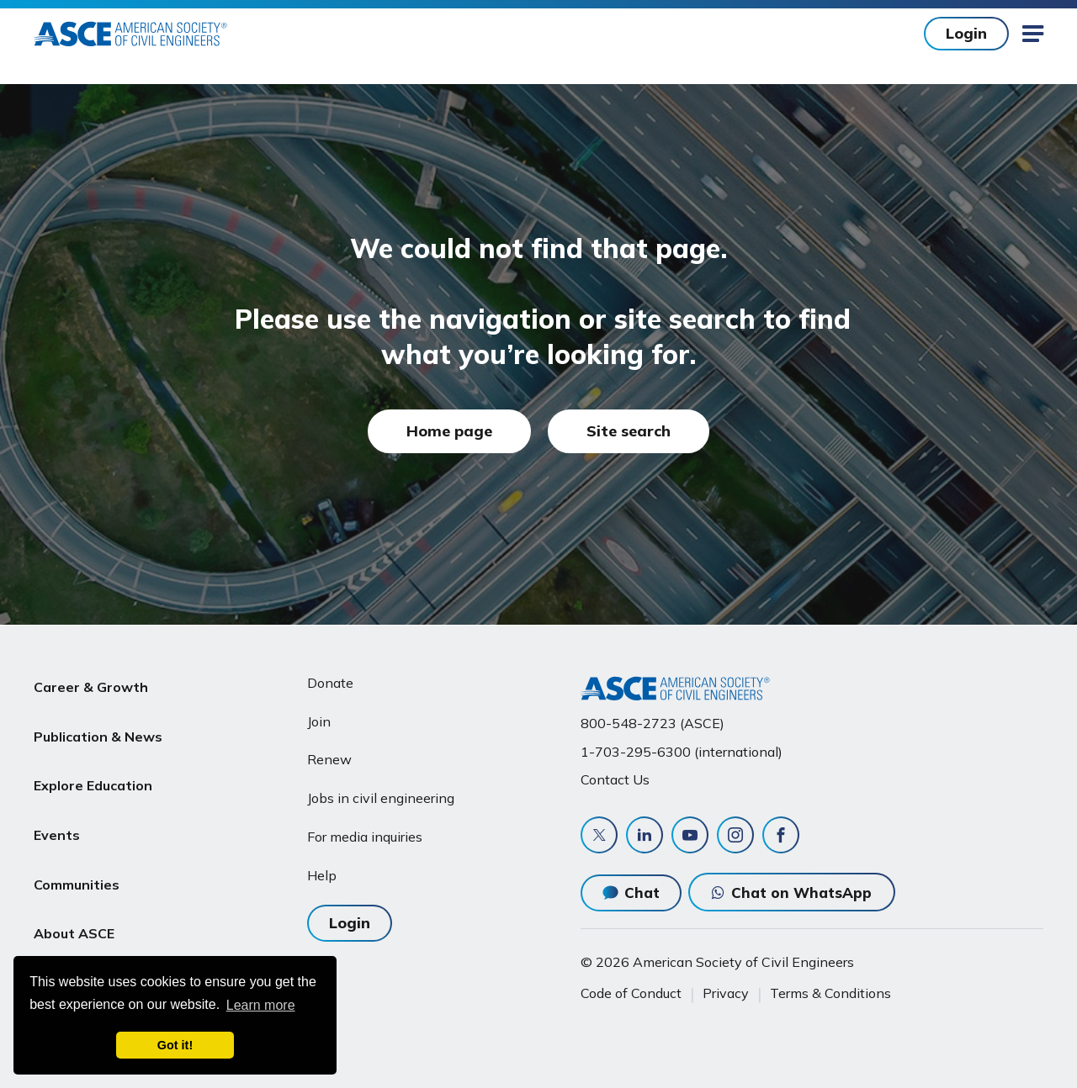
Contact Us (615, 779)
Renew (329, 759)
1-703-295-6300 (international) (682, 751)
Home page (449, 431)
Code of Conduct (631, 993)
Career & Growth (91, 682)
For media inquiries (364, 836)
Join (319, 721)
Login (966, 33)
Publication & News (98, 723)
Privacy (726, 993)
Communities (76, 843)
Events (57, 803)
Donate (330, 682)
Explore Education (93, 762)
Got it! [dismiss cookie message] (175, 1045)
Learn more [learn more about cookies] (260, 1005)
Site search (628, 431)
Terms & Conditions (830, 993)
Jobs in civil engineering (380, 798)
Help (322, 875)
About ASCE (74, 883)
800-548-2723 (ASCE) (652, 723)
